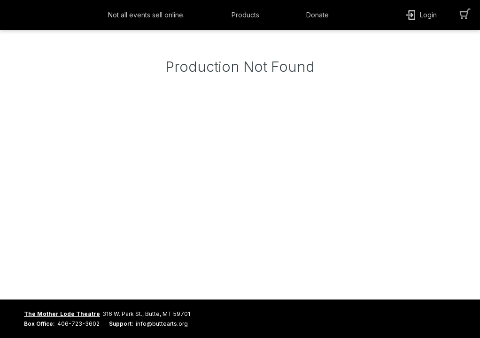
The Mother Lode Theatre (62, 313)
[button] (149, 15)
